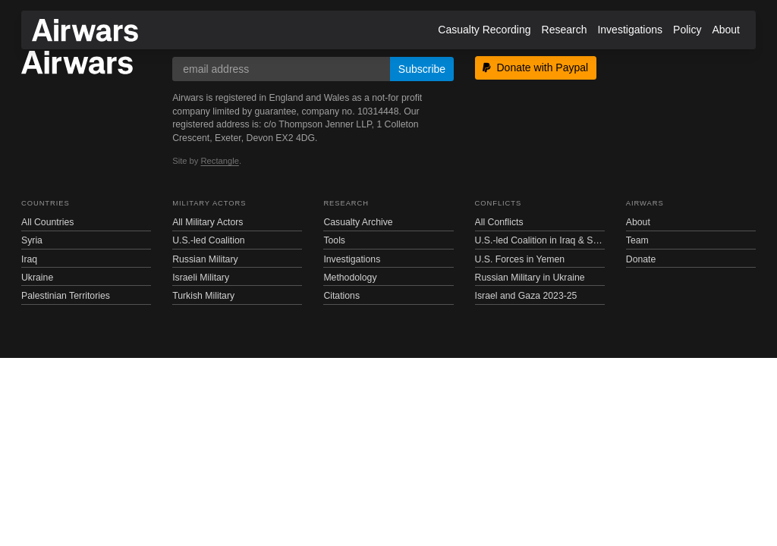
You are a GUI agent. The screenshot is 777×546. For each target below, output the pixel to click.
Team (637, 240)
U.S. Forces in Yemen (520, 259)
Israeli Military (200, 277)
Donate (641, 259)
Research (564, 30)
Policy (687, 30)
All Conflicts (499, 222)
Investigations (629, 30)
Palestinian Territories (65, 295)
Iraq (29, 259)
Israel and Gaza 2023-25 (526, 295)
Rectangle (220, 160)
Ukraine (37, 277)
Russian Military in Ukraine (530, 277)
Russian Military (205, 259)
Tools (334, 240)
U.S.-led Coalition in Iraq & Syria (540, 240)
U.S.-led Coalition (208, 240)
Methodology (349, 277)
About (726, 30)
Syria (31, 240)
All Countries (47, 222)
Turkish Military (203, 295)
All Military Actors (207, 222)
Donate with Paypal (535, 67)
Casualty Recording (484, 30)
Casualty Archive (357, 222)
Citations (341, 295)
